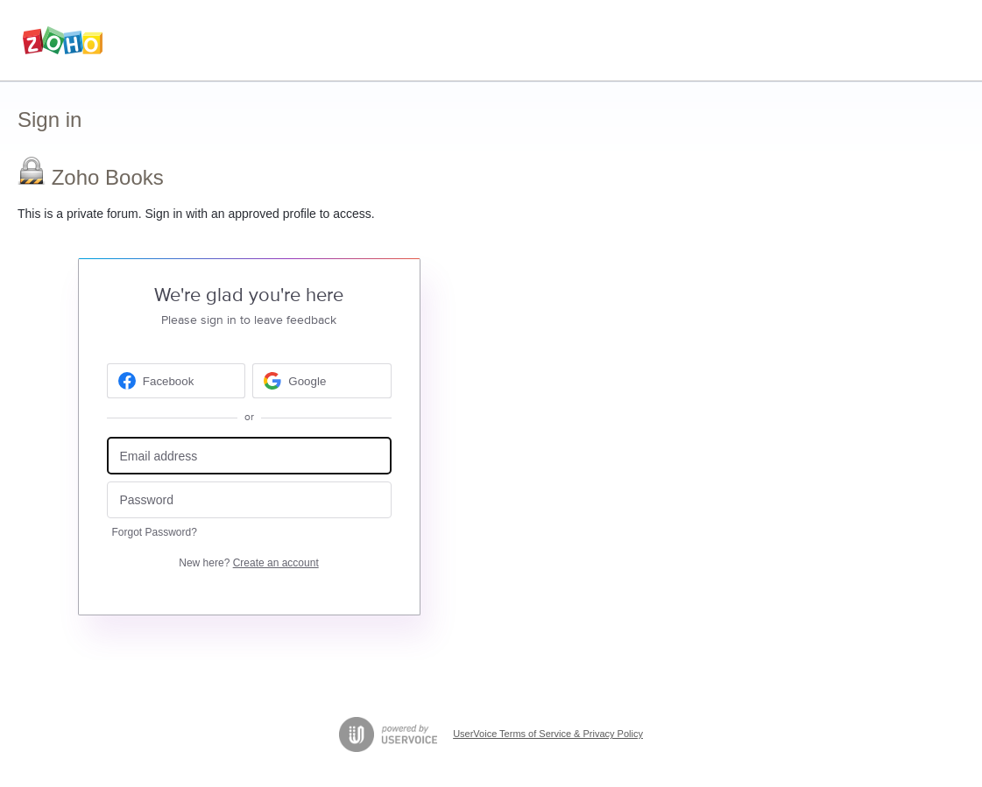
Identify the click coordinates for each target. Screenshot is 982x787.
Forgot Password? (154, 532)
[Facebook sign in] (176, 380)
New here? (248, 563)
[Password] (249, 500)
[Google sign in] (322, 380)
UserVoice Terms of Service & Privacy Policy (548, 733)
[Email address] (249, 455)
